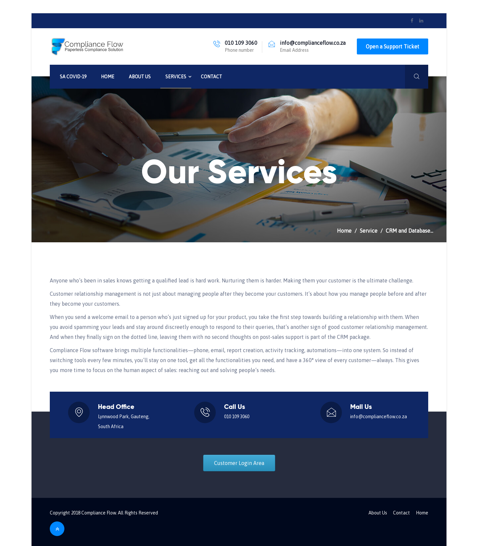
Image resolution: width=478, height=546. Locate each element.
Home (107, 76)
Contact (211, 76)
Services (175, 76)
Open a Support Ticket (392, 46)
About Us (140, 76)
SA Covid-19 (73, 76)
